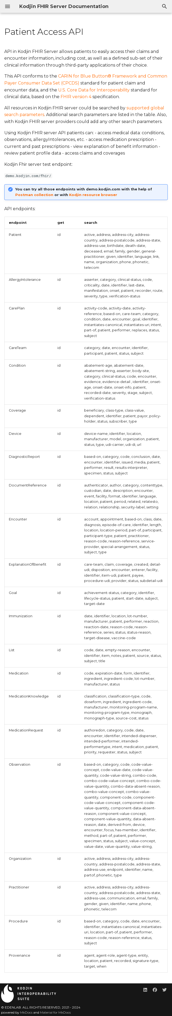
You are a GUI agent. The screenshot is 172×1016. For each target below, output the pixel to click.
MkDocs (26, 1012)
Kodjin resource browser (93, 195)
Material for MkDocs (55, 1012)
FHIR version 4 (76, 96)
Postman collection (34, 195)
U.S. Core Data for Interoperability (94, 90)
